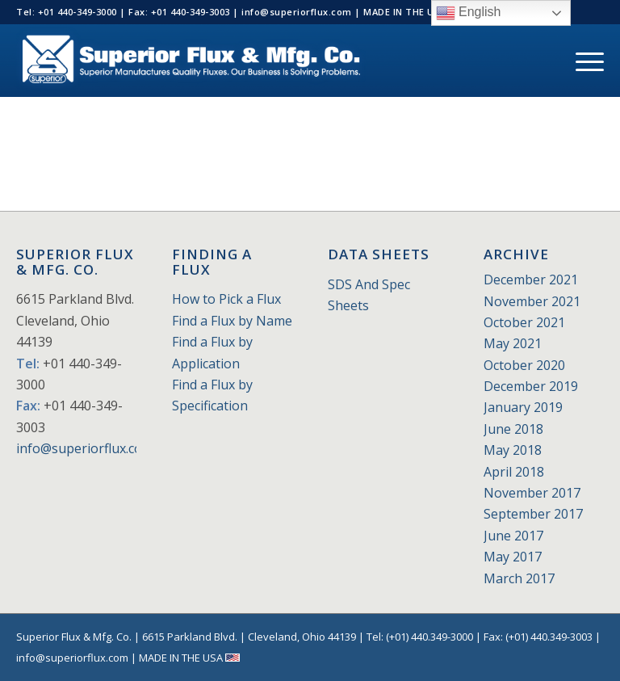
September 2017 (533, 514)
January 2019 (523, 407)
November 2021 (532, 301)
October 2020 (524, 365)
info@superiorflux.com (84, 448)
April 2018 (514, 472)
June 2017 (513, 535)
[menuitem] (581, 60)
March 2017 (519, 578)
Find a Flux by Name (232, 321)
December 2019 (531, 386)
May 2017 (513, 556)
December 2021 (531, 279)
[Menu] (581, 60)
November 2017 (532, 493)
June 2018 (513, 429)
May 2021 (513, 343)
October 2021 (524, 322)
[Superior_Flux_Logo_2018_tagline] (191, 60)
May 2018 (513, 450)
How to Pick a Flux (226, 299)
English (468, 13)
